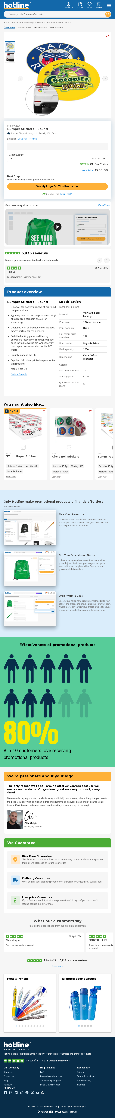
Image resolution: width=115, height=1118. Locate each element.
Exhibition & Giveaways (23, 22)
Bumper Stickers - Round (59, 22)
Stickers (41, 22)
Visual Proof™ (66, 194)
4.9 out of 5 (50, 960)
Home (6, 22)
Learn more (11, 477)
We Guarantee (56, 27)
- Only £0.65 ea (94, 164)
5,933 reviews (35, 253)
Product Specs (24, 27)
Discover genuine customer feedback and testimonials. (31, 260)
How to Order (40, 27)
